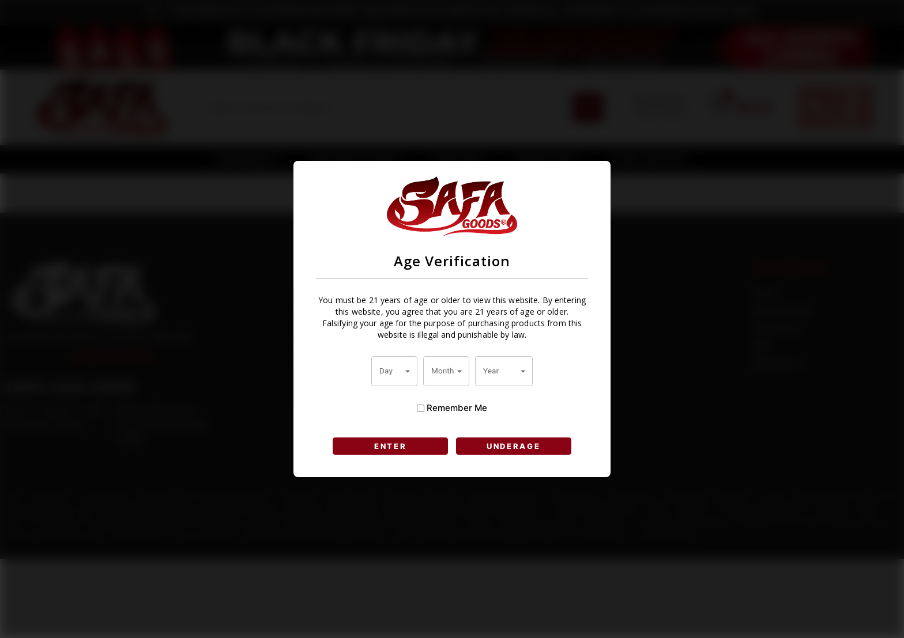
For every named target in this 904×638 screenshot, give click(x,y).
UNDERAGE (514, 446)
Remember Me (452, 408)
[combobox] (394, 371)
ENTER (390, 446)
